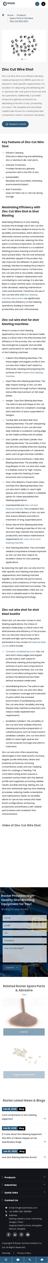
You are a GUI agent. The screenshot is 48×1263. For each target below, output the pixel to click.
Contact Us (11, 1200)
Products (21, 15)
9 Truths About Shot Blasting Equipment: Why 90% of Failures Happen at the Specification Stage (22, 1138)
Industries (10, 1185)
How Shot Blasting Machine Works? (19, 1157)
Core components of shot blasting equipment (19, 1117)
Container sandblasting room (20, 651)
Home (10, 15)
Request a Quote (15, 124)
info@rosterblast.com (26, 1207)
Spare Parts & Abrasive (21, 18)
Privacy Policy (24, 1253)
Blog (21, 1109)
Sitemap (6, 1253)
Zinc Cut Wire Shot (19, 21)
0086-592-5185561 (22, 1211)
